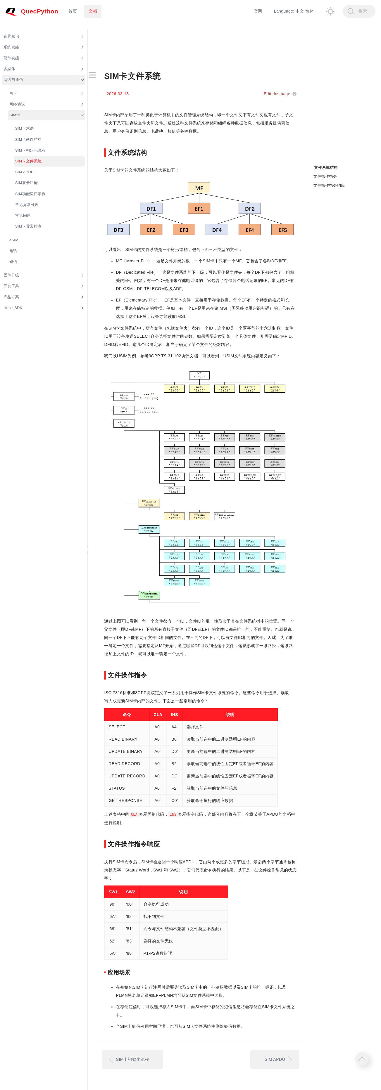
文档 (93, 11)
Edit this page (277, 93)
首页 (72, 11)
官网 (258, 11)
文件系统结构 (326, 168)
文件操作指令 (325, 176)
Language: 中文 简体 (294, 11)
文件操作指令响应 (329, 185)
